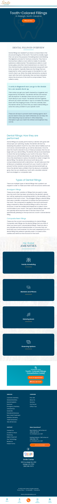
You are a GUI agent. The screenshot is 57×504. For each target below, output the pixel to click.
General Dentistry (12, 400)
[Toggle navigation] (7, 500)
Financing (10, 435)
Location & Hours (12, 432)
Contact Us (10, 430)
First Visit (32, 397)
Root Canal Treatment (13, 415)
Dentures (9, 404)
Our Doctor (33, 404)
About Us (32, 400)
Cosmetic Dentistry (12, 397)
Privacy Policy (20, 490)
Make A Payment (12, 437)
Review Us (10, 441)
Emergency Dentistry (13, 406)
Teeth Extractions (12, 419)
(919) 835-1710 (34, 439)
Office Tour (33, 406)
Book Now (28, 21)
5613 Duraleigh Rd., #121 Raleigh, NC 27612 (28, 463)
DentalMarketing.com (30, 494)
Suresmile (10, 411)
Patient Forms (11, 443)
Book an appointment (36, 377)
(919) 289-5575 (35, 382)
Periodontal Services (13, 413)
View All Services (11, 422)
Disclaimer (37, 490)
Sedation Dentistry (12, 417)
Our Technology (11, 439)
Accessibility (29, 490)
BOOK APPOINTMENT (40, 445)
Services (32, 402)
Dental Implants (11, 402)
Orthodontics (11, 408)
